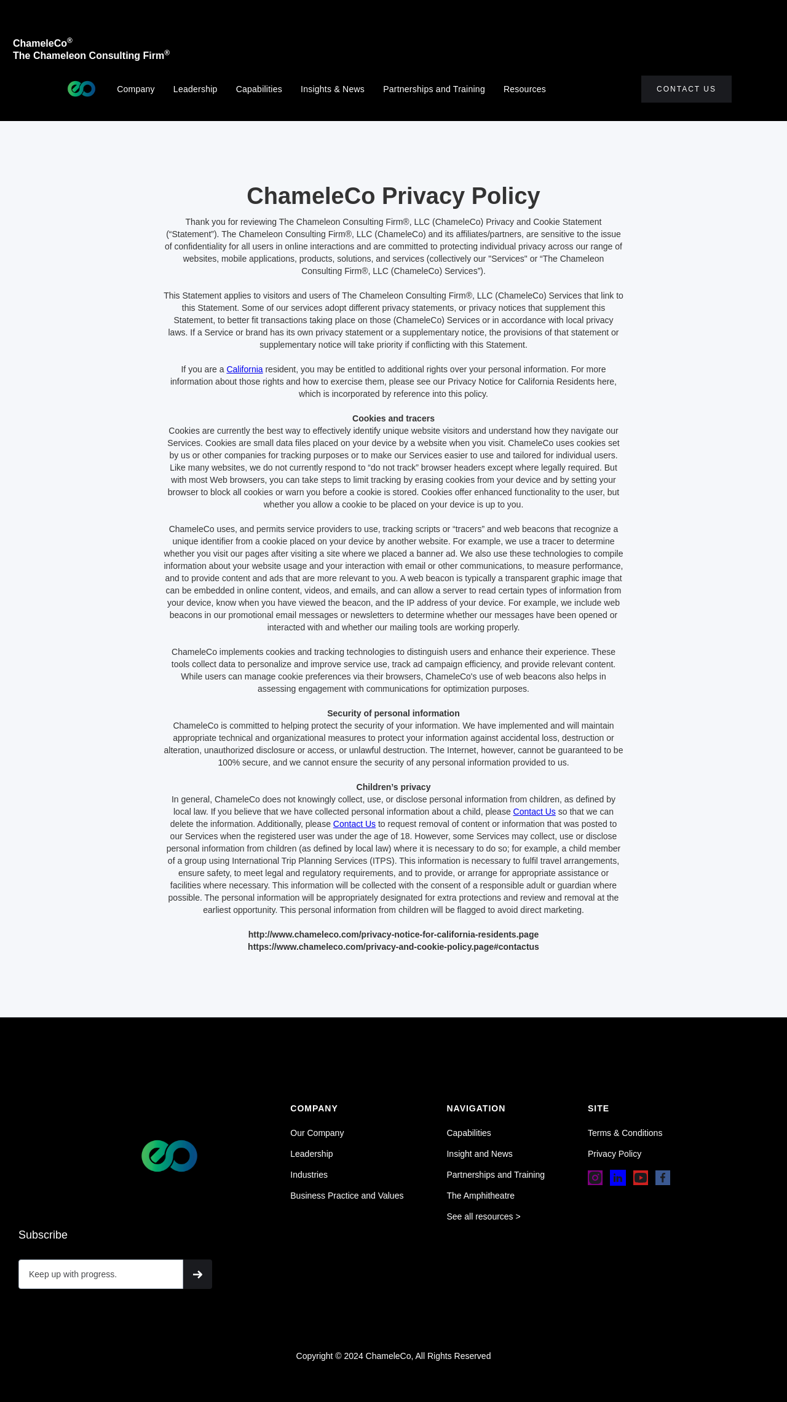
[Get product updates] (100, 1274)
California (244, 369)
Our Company (317, 1133)
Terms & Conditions (625, 1133)
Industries (309, 1175)
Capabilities (259, 89)
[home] (81, 89)
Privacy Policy (614, 1154)
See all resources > (483, 1216)
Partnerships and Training (434, 89)
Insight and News (479, 1154)
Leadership (195, 89)
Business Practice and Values (346, 1195)
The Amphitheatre (480, 1195)
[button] (530, 89)
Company (136, 89)
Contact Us (686, 89)
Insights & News (333, 89)
